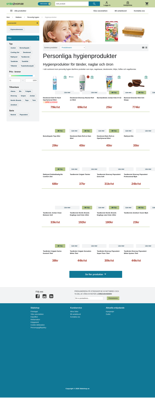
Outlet (108, 315)
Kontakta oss (75, 317)
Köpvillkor (34, 317)
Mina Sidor (74, 312)
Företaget (34, 312)
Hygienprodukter (51, 17)
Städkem (19, 17)
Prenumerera (113, 299)
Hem (8, 17)
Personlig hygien (33, 17)
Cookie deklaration (38, 325)
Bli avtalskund (75, 315)
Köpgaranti (35, 323)
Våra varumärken (37, 315)
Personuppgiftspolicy (38, 328)
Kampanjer (110, 312)
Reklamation (35, 320)
